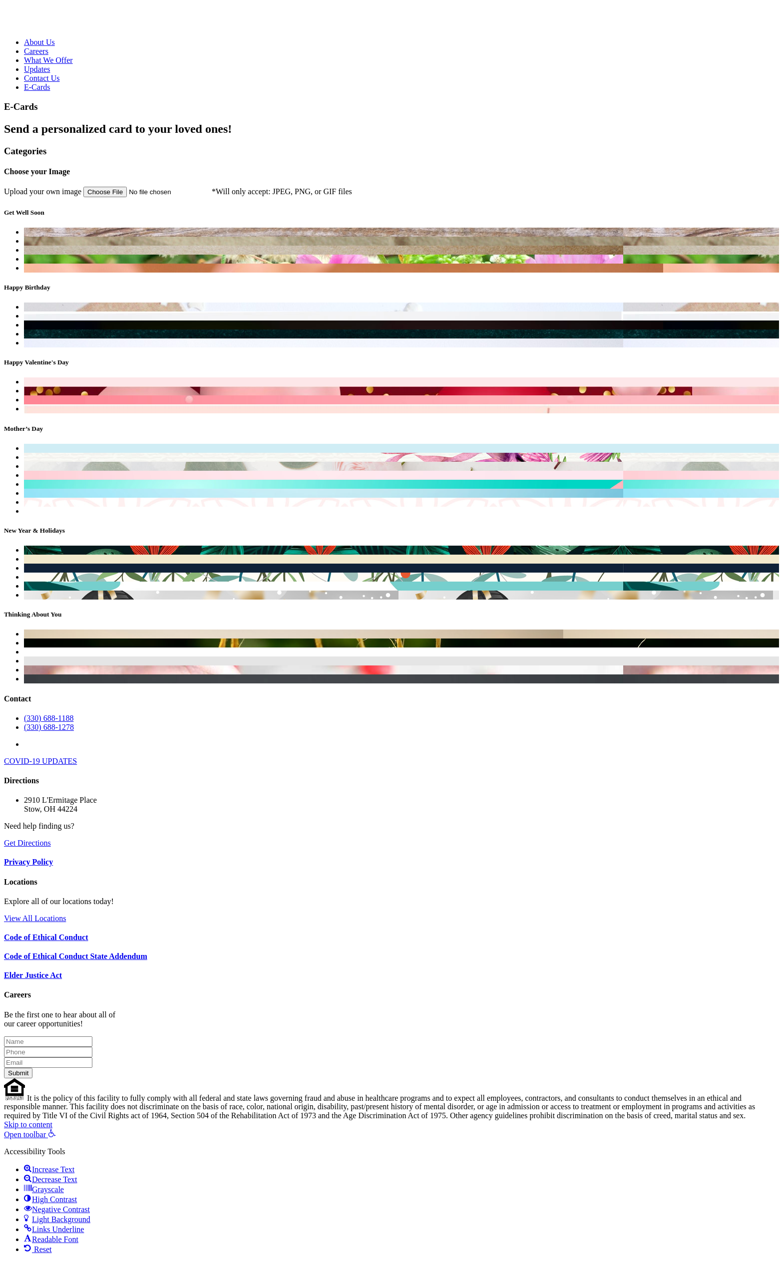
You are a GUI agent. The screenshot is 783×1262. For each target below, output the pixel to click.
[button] (30, 1134)
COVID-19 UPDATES (40, 761)
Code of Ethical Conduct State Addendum (75, 956)
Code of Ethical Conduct (46, 937)
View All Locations (35, 918)
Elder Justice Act (33, 975)
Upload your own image (108, 191)
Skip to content (28, 1124)
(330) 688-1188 (48, 718)
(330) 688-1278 (49, 727)
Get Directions (27, 843)
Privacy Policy (28, 862)
